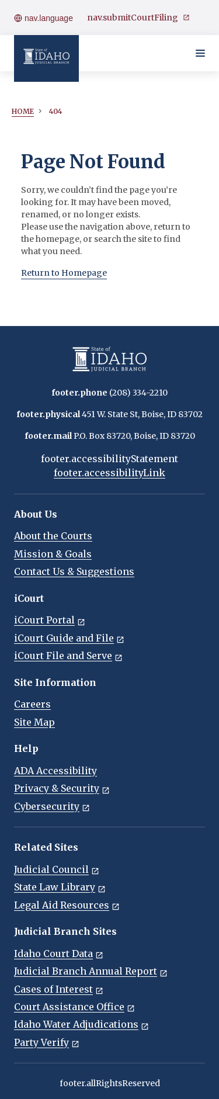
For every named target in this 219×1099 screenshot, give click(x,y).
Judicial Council (56, 869)
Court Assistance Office (74, 1007)
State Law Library (60, 887)
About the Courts (53, 536)
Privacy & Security (62, 788)
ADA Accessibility (55, 770)
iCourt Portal (49, 620)
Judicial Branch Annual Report (91, 971)
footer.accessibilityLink (109, 473)
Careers (32, 704)
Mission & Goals (53, 554)
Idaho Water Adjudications (81, 1024)
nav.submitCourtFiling (138, 17)
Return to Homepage (64, 273)
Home (23, 111)
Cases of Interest (58, 989)
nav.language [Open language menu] (43, 18)
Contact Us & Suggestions (74, 571)
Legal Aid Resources (67, 905)
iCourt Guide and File (69, 638)
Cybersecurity (52, 806)
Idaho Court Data (58, 953)
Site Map (34, 722)
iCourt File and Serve (68, 655)
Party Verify (46, 1042)
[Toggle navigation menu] (200, 53)
